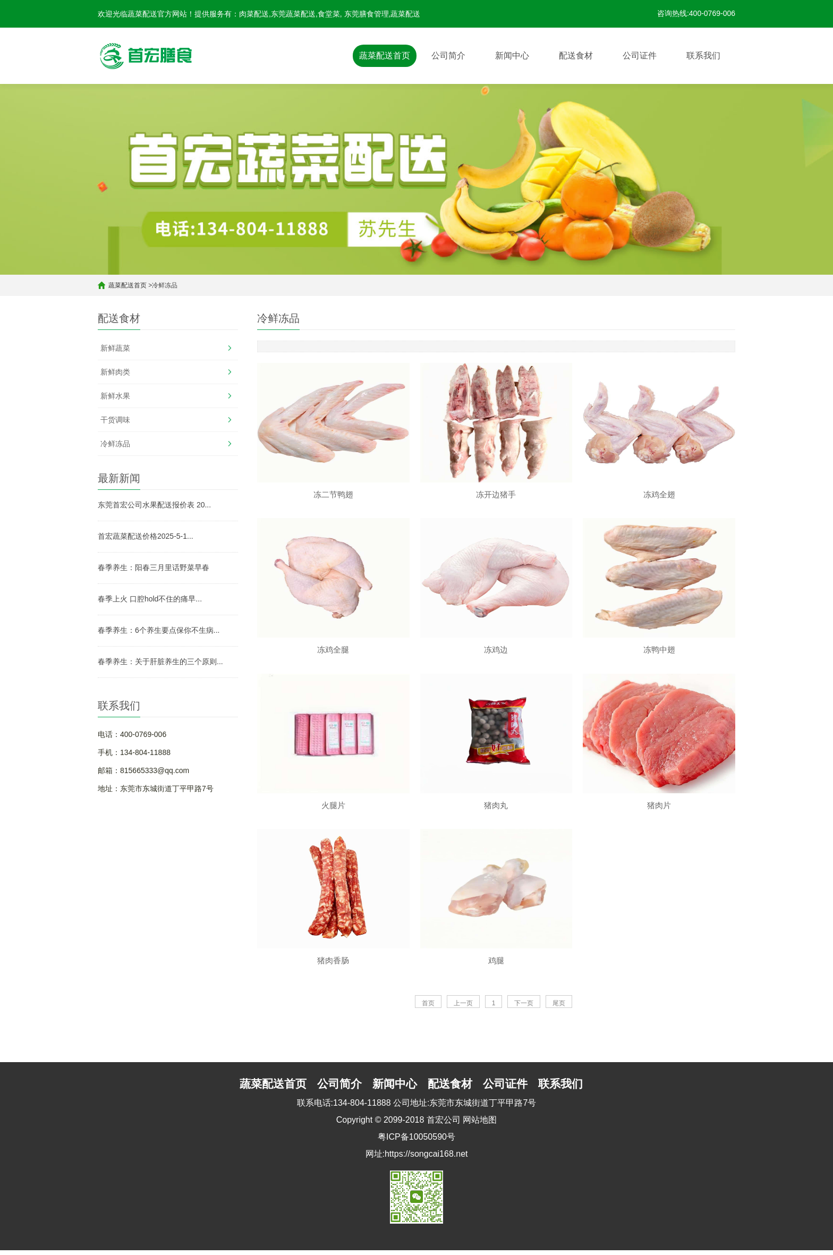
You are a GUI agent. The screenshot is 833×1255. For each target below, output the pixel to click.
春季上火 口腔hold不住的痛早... (150, 599)
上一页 (463, 1008)
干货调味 (115, 419)
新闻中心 (512, 55)
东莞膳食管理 (366, 14)
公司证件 (640, 55)
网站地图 (480, 1124)
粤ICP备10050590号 (416, 1141)
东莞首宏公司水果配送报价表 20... (154, 505)
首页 (428, 1008)
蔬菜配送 (405, 14)
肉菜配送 (254, 14)
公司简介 (448, 55)
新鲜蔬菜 (115, 348)
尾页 (558, 1008)
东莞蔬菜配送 (293, 14)
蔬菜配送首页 (384, 55)
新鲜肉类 (115, 372)
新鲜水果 (115, 396)
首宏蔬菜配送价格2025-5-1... (145, 536)
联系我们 (703, 55)
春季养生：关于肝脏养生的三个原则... (160, 661)
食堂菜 (329, 14)
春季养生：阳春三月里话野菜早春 (153, 567)
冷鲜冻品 (115, 443)
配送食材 (576, 55)
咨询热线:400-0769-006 (696, 13)
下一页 (523, 1008)
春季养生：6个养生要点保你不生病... (158, 630)
